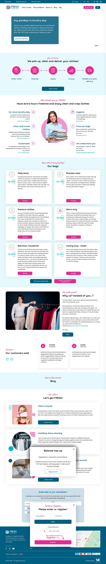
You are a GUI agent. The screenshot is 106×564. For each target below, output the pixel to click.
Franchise (7, 1)
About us (49, 7)
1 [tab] (96, 45)
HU (84, 1)
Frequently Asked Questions (85, 152)
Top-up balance (38, 7)
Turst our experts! (23, 138)
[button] (53, 531)
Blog (55, 7)
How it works (26, 7)
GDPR (21, 554)
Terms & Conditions (11, 554)
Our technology (23, 152)
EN (88, 1)
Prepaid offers (81, 135)
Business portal (21, 1)
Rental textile (35, 1)
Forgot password (53, 527)
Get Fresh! (79, 121)
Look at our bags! (23, 121)
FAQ (60, 7)
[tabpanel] (53, 30)
